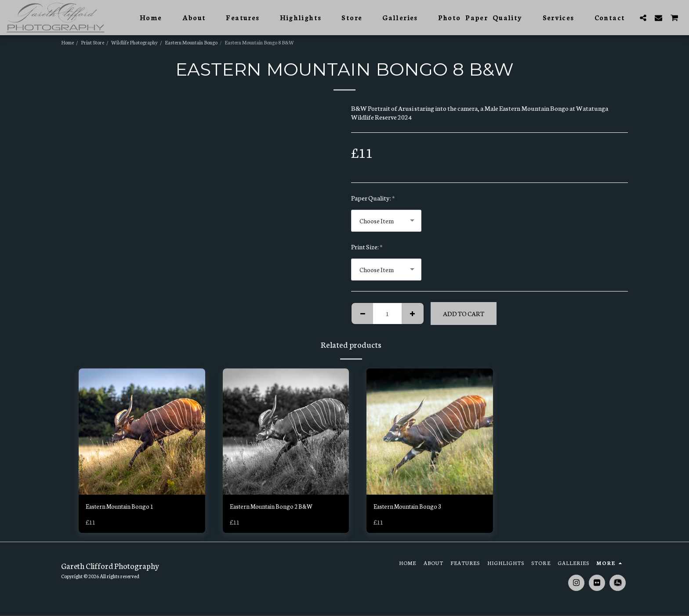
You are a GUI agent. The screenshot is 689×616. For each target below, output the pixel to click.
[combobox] (386, 221)
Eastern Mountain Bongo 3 (410, 506)
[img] (142, 431)
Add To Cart (463, 313)
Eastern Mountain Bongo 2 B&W (275, 506)
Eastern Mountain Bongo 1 (123, 506)
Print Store (92, 42)
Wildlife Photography (134, 42)
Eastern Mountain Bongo (191, 42)
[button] (643, 18)
